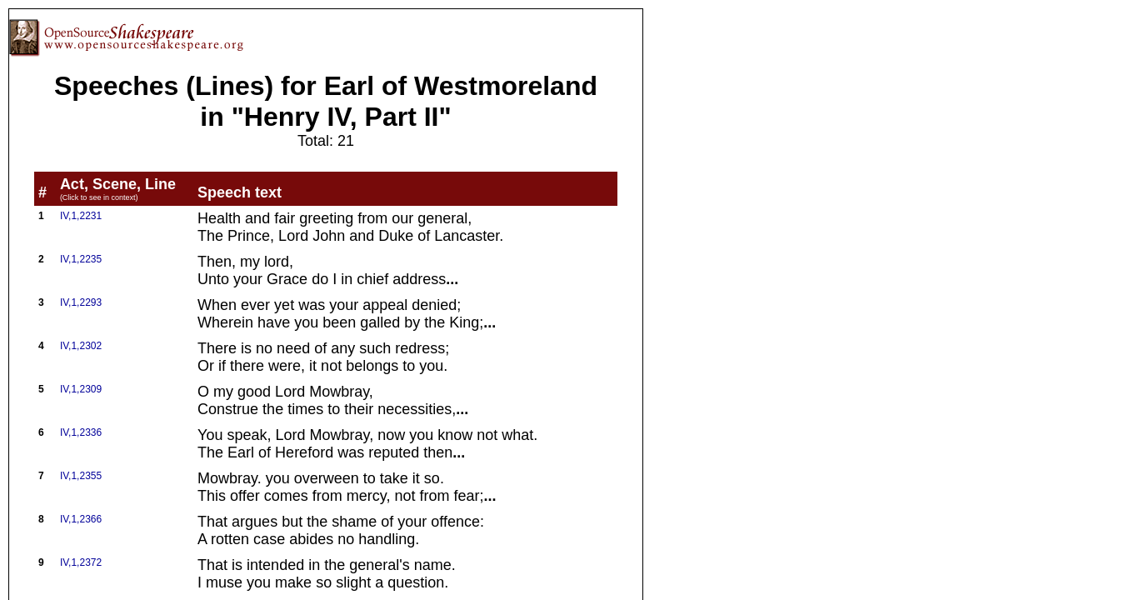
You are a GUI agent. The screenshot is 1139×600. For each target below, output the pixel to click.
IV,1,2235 (81, 259)
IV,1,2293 (81, 302)
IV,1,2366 (81, 519)
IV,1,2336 (81, 432)
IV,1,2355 (81, 476)
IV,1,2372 (81, 562)
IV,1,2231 (81, 216)
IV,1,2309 (81, 389)
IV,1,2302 (81, 346)
